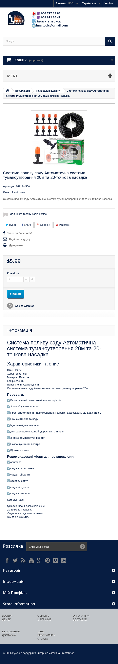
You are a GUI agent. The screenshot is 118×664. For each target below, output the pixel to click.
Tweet (11, 224)
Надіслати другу (19, 239)
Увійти (108, 3)
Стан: (6, 192)
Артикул (8, 186)
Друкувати (16, 245)
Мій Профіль (15, 592)
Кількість (13, 273)
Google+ (43, 224)
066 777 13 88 (45, 13)
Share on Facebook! (19, 233)
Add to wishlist (24, 305)
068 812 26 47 (45, 17)
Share (26, 224)
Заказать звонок (46, 21)
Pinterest (62, 224)
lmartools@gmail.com (49, 25)
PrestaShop (67, 652)
